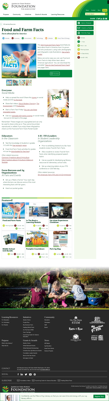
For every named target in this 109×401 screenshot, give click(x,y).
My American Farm (28, 325)
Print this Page (84, 33)
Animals (5, 38)
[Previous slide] (5, 61)
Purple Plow (26, 322)
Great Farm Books (49, 348)
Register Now (99, 396)
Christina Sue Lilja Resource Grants (32, 350)
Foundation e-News (24, 381)
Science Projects (48, 351)
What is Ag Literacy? (7, 343)
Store (99, 10)
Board (46, 327)
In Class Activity (83, 53)
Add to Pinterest (84, 23)
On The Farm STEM (28, 330)
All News (47, 343)
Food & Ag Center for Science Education (31, 335)
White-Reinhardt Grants (29, 345)
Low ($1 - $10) (82, 57)
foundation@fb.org (45, 369)
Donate (105, 10)
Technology (38, 38)
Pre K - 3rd (81, 45)
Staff (45, 325)
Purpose (6, 14)
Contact (93, 10)
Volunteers (47, 322)
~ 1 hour (81, 41)
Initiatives (28, 14)
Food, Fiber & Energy (62, 38)
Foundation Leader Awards (30, 353)
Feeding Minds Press (28, 327)
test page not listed (28, 358)
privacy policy (89, 387)
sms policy (104, 387)
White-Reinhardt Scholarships (31, 348)
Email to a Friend (84, 28)
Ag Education (47, 346)
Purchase (55, 74)
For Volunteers (5, 322)
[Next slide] (33, 61)
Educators (47, 320)
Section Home (26, 320)
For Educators (5, 320)
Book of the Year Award (29, 355)
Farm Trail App (27, 332)
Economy (16, 38)
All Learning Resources (9, 24)
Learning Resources (57, 14)
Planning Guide (83, 49)
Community (17, 14)
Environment (26, 38)
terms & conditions (97, 387)
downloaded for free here (20, 151)
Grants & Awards (41, 14)
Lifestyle (49, 38)
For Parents (5, 325)
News (87, 10)
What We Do (5, 345)
